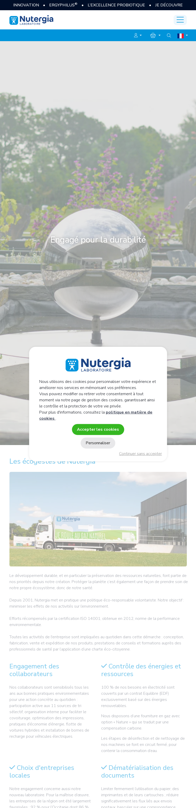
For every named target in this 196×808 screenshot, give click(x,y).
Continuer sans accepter (140, 454)
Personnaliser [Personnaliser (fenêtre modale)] (98, 443)
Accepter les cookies (98, 429)
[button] (138, 35)
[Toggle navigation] (180, 20)
